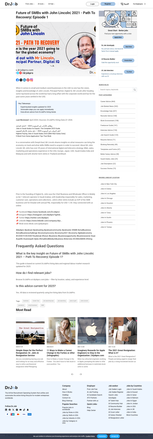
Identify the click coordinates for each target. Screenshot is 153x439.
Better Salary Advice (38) (110, 154)
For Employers (138, 4)
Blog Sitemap (67, 400)
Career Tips (36, 300)
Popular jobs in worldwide (68, 408)
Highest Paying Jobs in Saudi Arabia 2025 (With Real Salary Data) (41, 134)
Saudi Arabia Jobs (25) (109, 159)
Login (92, 4)
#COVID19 (20, 235)
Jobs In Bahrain (132, 397)
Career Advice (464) (108, 101)
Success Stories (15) (108, 168)
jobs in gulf (73, 300)
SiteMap (65, 394)
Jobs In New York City (109, 184)
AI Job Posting (92, 391)
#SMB (74, 229)
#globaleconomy (85, 232)
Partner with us (92, 400)
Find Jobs (29, 4)
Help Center (91, 410)
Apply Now (118, 37)
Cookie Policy (90, 436)
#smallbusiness (84, 229)
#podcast (29, 229)
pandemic (21, 304)
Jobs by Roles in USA (70, 412)
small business (32, 304)
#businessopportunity (67, 235)
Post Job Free (92, 388)
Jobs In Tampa (106, 227)
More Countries (132, 414)
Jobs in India (131, 411)
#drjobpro (20, 229)
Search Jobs (113, 394)
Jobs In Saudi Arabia (134, 388)
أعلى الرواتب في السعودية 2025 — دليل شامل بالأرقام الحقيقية (38, 131)
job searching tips (48, 300)
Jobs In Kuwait (132, 391)
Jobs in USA (131, 406)
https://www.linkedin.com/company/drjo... (44, 220)
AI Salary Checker (115, 414)
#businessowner (84, 235)
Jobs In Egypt (131, 400)
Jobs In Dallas (106, 189)
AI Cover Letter (113, 411)
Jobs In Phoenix (107, 222)
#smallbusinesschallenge (26, 232)
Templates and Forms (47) (110, 149)
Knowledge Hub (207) (109, 111)
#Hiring (89, 238)
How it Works (67, 391)
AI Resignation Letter (116, 417)
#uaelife (19, 238)
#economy (72, 232)
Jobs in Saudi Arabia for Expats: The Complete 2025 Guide (38, 128)
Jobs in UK (130, 409)
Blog (88, 407)
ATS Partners (92, 397)
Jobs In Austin (106, 217)
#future (45, 235)
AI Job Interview (114, 409)
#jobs (36, 238)
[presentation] (72, 373)
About (64, 388)
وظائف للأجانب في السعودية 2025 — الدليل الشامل (34, 126)
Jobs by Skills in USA (70, 414)
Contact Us (66, 397)
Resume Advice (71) (108, 140)
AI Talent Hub (113, 400)
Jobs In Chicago (107, 198)
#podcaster (67, 229)
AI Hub (50, 4)
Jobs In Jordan (132, 403)
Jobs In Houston (107, 203)
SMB (42, 304)
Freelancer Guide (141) (109, 125)
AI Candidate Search (94, 394)
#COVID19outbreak (33, 235)
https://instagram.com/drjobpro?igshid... (44, 215)
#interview (68, 238)
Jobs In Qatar (131, 394)
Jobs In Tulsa (106, 213)
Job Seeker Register (115, 391)
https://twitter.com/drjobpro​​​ (37, 217)
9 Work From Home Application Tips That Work (33, 136)
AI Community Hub (115, 403)
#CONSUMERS (79, 238)
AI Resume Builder (115, 406)
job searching (62, 300)
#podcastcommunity (52, 229)
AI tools (40, 4)
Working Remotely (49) (109, 145)
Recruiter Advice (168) (109, 116)
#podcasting (38, 229)
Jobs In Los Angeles (108, 194)
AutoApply (112, 397)
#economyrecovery (46, 232)
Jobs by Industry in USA (71, 417)
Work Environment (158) (110, 121)
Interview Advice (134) (109, 130)
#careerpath (28, 238)
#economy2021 (61, 232)
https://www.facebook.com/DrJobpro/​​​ (43, 212)
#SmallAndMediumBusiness (51, 238)
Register (108, 4)
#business (53, 235)
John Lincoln (84, 300)
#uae (93, 235)
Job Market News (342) (109, 106)
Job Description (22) (108, 164)
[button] (102, 436)
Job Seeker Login (114, 388)
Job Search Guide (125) (109, 135)
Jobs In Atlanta (106, 208)
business (25, 300)
